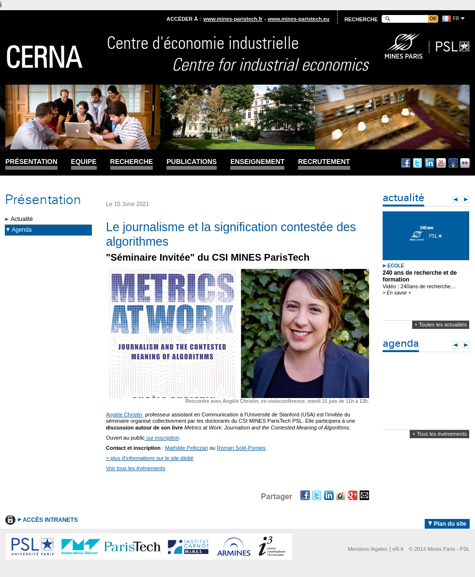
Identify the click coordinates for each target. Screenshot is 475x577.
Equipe (84, 161)
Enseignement (257, 161)
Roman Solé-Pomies (241, 448)
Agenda (21, 229)
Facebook (406, 163)
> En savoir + (397, 293)
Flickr (465, 163)
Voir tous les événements (135, 468)
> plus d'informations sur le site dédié (149, 458)
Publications (191, 161)
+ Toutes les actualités (441, 324)
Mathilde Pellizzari (186, 448)
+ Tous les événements (439, 434)
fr (456, 18)
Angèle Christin (125, 414)
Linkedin (429, 163)
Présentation (31, 161)
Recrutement (324, 161)
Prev (456, 199)
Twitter (417, 163)
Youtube (441, 163)
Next (465, 199)
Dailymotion (453, 163)
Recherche (131, 161)
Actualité (22, 219)
